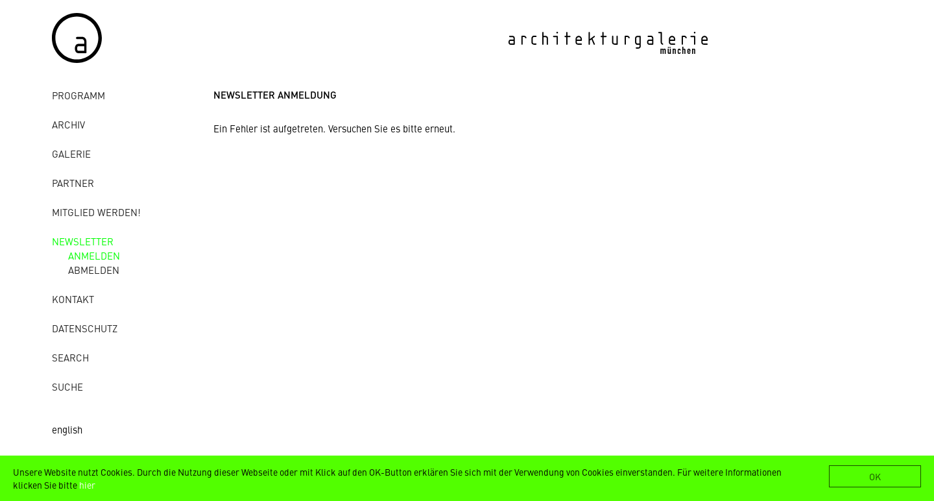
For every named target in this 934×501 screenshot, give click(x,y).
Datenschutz (84, 328)
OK (875, 476)
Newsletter (83, 241)
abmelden (93, 269)
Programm (78, 95)
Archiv (68, 124)
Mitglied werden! (96, 212)
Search (70, 357)
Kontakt (73, 299)
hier (87, 484)
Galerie (71, 153)
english (67, 429)
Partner (73, 182)
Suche (67, 386)
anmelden (94, 255)
